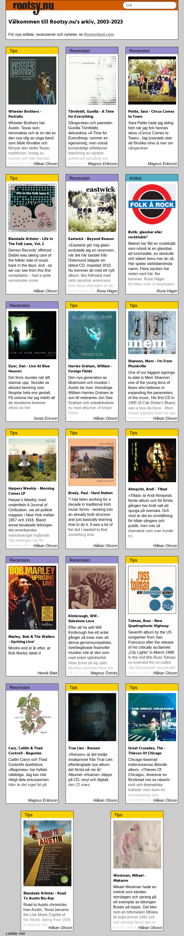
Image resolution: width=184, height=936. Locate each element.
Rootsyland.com (99, 34)
